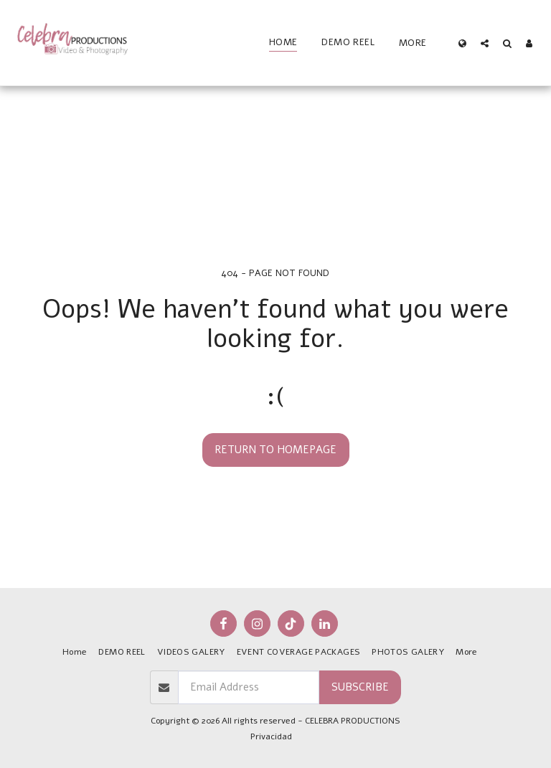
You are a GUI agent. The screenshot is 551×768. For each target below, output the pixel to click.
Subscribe (360, 687)
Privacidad (271, 736)
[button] (484, 43)
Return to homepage (275, 449)
